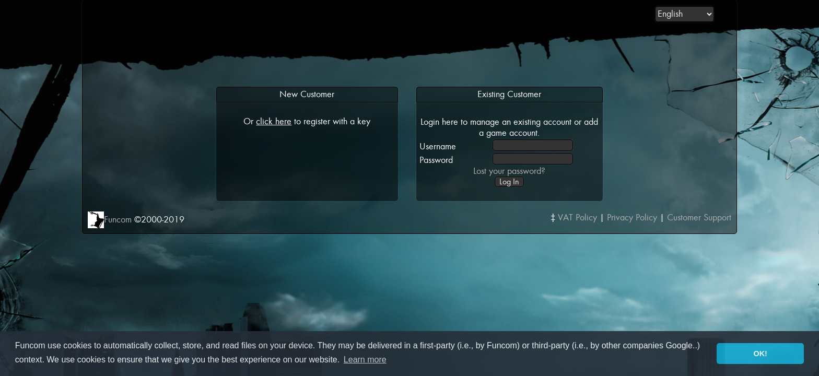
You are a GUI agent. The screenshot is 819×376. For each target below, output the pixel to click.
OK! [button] (760, 353)
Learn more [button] (365, 359)
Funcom (118, 219)
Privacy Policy (632, 217)
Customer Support (699, 217)
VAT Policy (577, 217)
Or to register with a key (306, 121)
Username (437, 146)
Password (436, 160)
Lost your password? (509, 171)
